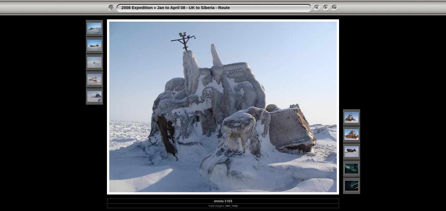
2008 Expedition (137, 7)
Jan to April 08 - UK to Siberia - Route (193, 7)
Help (235, 205)
